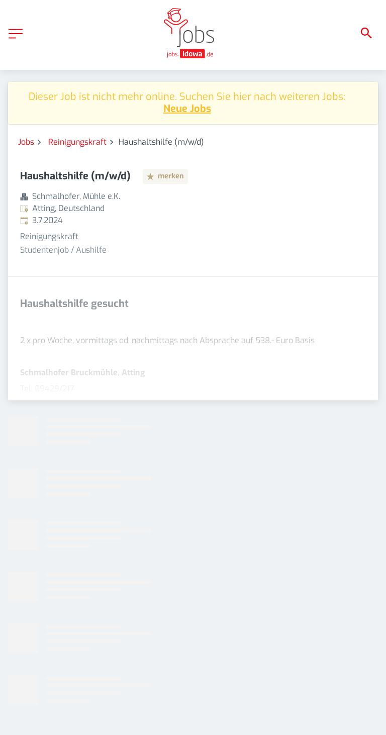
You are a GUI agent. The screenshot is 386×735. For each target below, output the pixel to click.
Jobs (26, 142)
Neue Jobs (187, 109)
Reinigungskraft (77, 142)
